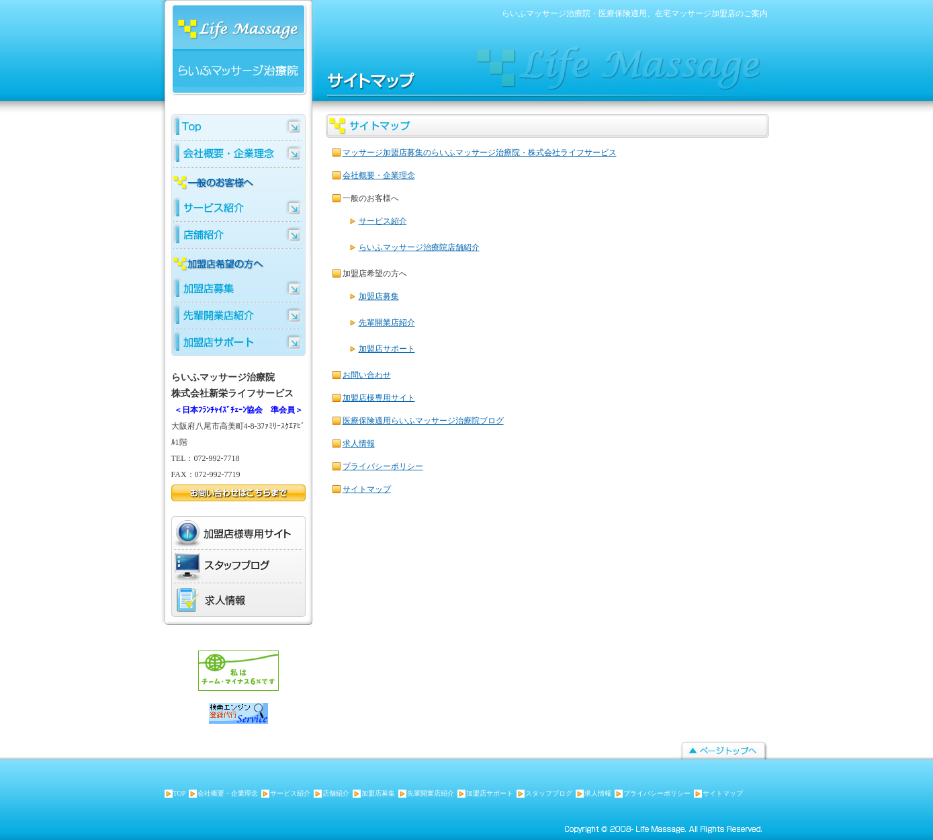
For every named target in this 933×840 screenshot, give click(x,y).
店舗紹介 (335, 793)
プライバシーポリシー (383, 466)
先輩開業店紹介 (387, 322)
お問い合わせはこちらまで (238, 492)
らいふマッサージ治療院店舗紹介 (419, 247)
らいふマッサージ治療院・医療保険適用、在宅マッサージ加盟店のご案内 (635, 13)
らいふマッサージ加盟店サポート (238, 342)
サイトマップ (367, 489)
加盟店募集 (379, 296)
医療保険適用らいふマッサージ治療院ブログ (423, 420)
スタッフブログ (225, 566)
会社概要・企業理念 (379, 175)
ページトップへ (723, 751)
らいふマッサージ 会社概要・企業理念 (238, 154)
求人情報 (359, 443)
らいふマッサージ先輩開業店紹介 (238, 315)
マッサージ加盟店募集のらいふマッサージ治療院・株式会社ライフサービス (480, 152)
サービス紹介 (383, 221)
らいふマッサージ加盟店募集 (238, 289)
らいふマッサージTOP (238, 127)
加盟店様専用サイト (379, 398)
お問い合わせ (367, 375)
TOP (179, 793)
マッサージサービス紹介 (238, 208)
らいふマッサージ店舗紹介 (238, 235)
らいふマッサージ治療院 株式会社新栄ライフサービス (232, 52)
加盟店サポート (387, 348)
